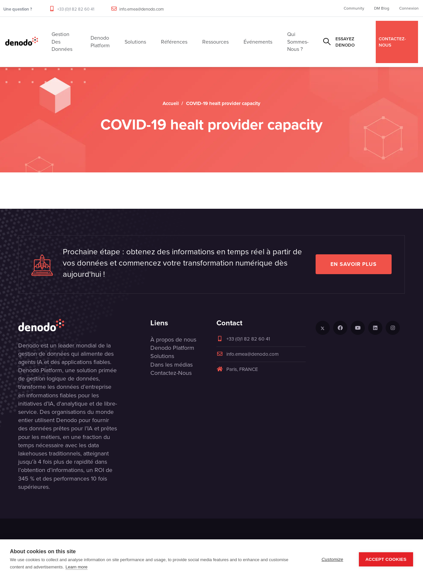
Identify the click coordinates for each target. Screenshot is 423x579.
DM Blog (381, 8)
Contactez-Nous (171, 373)
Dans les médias (171, 364)
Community (354, 8)
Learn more (76, 566)
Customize (332, 559)
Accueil (171, 103)
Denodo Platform (172, 348)
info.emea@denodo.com (141, 9)
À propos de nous (173, 339)
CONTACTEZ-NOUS (392, 41)
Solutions (162, 356)
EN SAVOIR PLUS (353, 264)
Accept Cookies (385, 559)
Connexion (409, 8)
